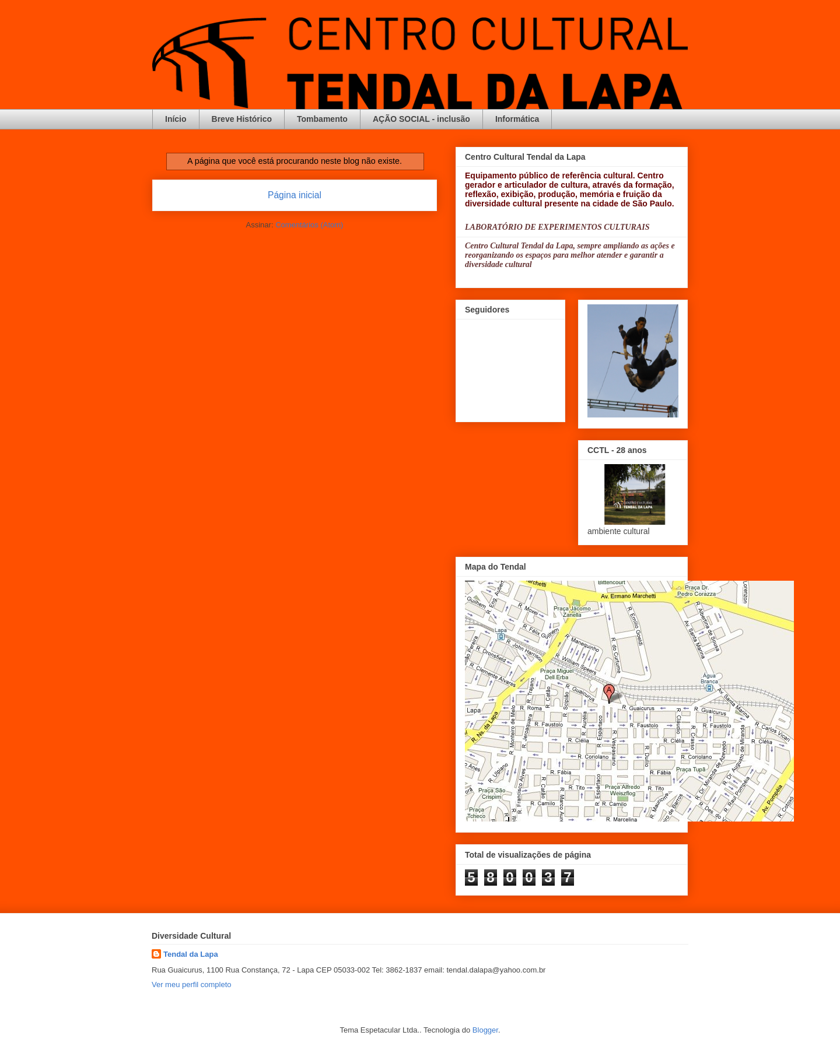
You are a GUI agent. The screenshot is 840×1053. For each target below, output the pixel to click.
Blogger (485, 1030)
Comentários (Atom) (309, 224)
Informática (517, 119)
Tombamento (322, 119)
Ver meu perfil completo (192, 984)
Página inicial (294, 195)
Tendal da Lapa (190, 954)
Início (176, 119)
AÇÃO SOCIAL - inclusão (421, 119)
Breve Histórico (242, 119)
